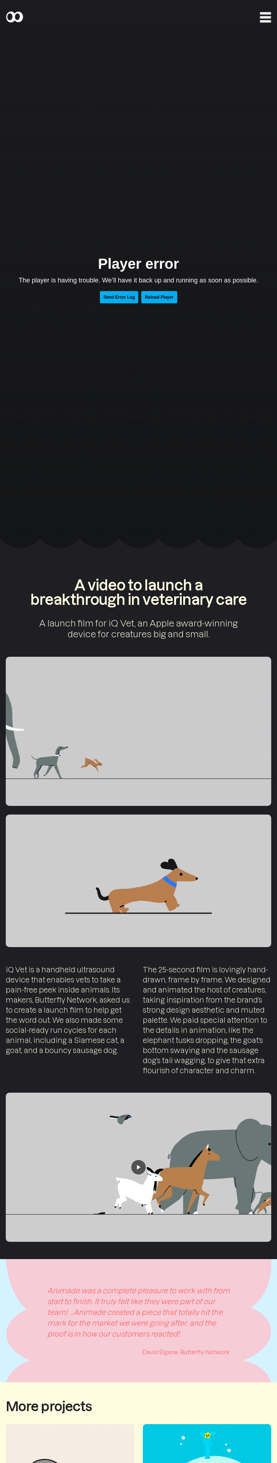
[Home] (14, 17)
